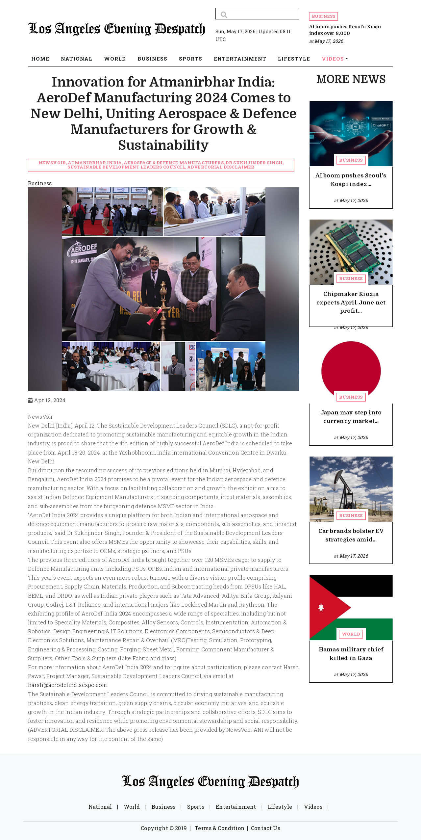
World (351, 634)
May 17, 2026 (328, 41)
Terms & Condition (219, 828)
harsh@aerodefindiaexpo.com (67, 684)
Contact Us (265, 828)
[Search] (257, 13)
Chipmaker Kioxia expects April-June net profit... (351, 302)
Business (323, 16)
